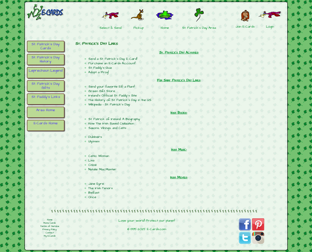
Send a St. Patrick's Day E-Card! (112, 59)
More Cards (49, 223)
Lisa (91, 160)
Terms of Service (49, 226)
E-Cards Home (46, 123)
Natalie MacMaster (102, 169)
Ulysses (93, 141)
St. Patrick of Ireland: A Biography (114, 119)
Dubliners (95, 137)
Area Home (45, 110)
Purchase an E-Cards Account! (111, 63)
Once (92, 197)
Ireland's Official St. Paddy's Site (112, 95)
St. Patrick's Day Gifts (45, 85)
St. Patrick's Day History (45, 59)
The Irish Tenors (100, 188)
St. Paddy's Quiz (100, 67)
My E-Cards (50, 236)
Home (49, 219)
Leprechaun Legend (46, 70)
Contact (50, 232)
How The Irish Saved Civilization (111, 123)
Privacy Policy (50, 229)
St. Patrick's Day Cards (45, 46)
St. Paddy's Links (45, 96)
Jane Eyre (96, 183)
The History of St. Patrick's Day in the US (119, 100)
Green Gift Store (101, 91)
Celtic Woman (98, 156)
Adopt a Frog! (98, 72)
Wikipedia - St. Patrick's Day (109, 104)
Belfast (93, 192)
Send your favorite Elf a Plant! (111, 86)
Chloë (92, 165)
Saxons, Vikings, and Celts (107, 128)
